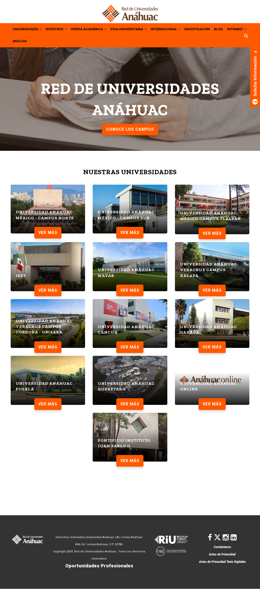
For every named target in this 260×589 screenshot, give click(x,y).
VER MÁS (47, 231)
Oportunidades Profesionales (99, 566)
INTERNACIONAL (179, 29)
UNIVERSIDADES (28, 29)
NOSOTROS (59, 29)
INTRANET (23, 40)
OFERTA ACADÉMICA (95, 29)
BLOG (236, 29)
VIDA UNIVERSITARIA (139, 29)
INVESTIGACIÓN (214, 29)
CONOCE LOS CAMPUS (130, 128)
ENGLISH (46, 40)
